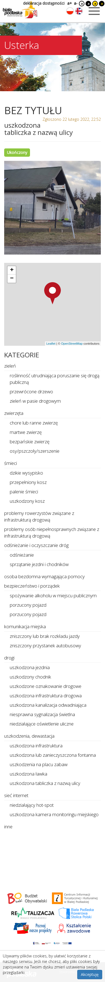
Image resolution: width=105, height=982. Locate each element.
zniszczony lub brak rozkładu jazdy (45, 636)
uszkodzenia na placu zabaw (39, 764)
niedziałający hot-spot (32, 805)
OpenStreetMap (72, 343)
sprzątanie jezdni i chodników (39, 564)
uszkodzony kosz (27, 501)
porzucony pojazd (28, 605)
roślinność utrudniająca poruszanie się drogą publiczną (54, 378)
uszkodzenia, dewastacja (29, 736)
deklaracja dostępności (43, 3)
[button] (52, 293)
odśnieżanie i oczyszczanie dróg (36, 545)
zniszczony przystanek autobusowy (45, 645)
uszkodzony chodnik (30, 677)
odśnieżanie (22, 555)
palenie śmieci (24, 491)
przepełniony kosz (28, 482)
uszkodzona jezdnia (30, 667)
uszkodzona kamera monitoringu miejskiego (54, 814)
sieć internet (16, 795)
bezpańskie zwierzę (29, 441)
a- (76, 3)
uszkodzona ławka (28, 774)
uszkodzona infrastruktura (36, 745)
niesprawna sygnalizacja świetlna (42, 714)
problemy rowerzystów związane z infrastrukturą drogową (39, 516)
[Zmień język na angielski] (79, 11)
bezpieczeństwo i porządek (32, 586)
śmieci (10, 463)
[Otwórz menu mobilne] (94, 11)
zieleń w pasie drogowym (35, 401)
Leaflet (51, 343)
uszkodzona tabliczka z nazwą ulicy (45, 783)
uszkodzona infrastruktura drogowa (46, 695)
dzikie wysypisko (26, 473)
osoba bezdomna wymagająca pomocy (44, 576)
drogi (9, 657)
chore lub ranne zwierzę (34, 423)
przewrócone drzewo (31, 391)
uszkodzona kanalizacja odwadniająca (48, 705)
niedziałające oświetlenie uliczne (42, 724)
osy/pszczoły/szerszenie (34, 451)
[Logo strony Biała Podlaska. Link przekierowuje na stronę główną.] (20, 9)
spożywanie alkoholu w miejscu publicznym (53, 595)
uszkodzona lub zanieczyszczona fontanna (53, 755)
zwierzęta (13, 413)
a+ (69, 3)
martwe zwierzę (26, 432)
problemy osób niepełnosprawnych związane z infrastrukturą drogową (51, 532)
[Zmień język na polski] (70, 11)
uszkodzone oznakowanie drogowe (45, 686)
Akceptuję (90, 974)
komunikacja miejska (25, 626)
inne (8, 826)
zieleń (10, 366)
